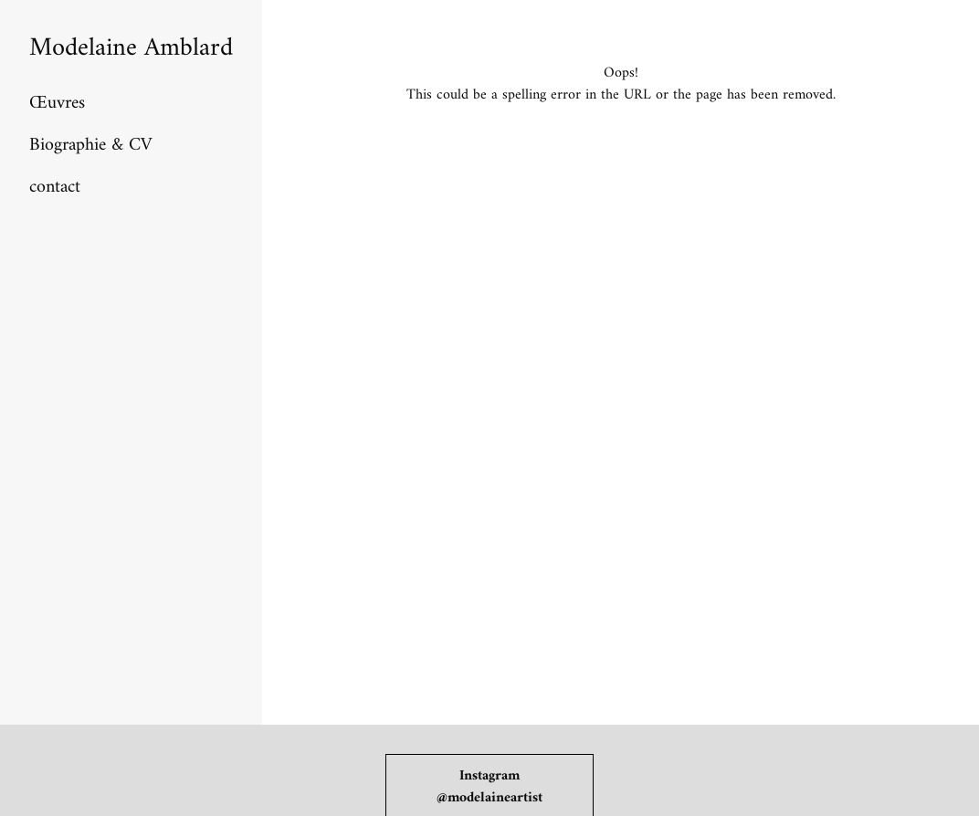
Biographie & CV (90, 146)
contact (54, 188)
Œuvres (57, 104)
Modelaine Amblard (131, 48)
